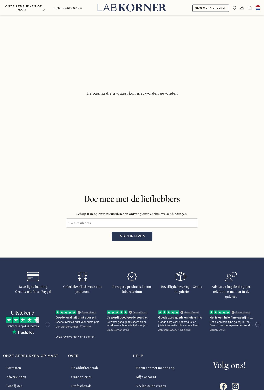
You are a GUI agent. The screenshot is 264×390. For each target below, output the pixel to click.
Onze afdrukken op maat (23, 8)
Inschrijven (132, 236)
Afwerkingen (16, 377)
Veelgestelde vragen (151, 386)
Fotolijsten (14, 386)
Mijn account (146, 377)
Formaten (13, 367)
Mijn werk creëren (211, 7)
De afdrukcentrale (85, 367)
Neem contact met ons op (155, 367)
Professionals (67, 8)
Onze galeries (81, 377)
